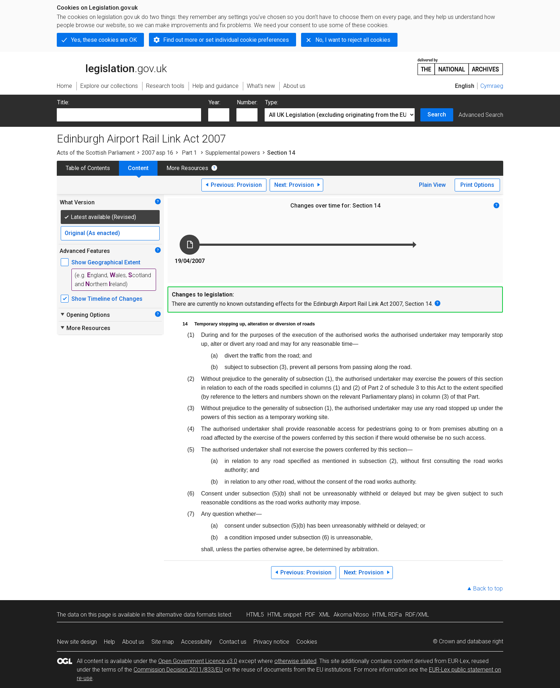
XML (324, 614)
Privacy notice (271, 641)
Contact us (232, 641)
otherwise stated (295, 661)
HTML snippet (284, 614)
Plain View (432, 184)
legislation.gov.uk (112, 66)
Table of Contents (88, 168)
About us (133, 641)
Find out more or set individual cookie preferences (226, 39)
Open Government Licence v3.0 (197, 661)
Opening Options (85, 314)
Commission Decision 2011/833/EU (178, 669)
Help (109, 641)
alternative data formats (186, 614)
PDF (310, 614)
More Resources (187, 168)
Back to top (488, 588)
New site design (77, 641)
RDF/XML (417, 614)
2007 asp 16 (157, 152)
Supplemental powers (232, 152)
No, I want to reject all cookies (352, 39)
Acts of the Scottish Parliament (96, 152)
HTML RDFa (387, 614)
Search (437, 114)
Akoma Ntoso (351, 614)
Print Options (477, 184)
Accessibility (196, 641)
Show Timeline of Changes (106, 298)
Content (138, 168)
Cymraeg (491, 86)
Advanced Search (481, 114)
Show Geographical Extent (105, 262)
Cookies (306, 641)
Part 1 (189, 152)
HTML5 (255, 614)
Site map (162, 641)
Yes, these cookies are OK (104, 39)
